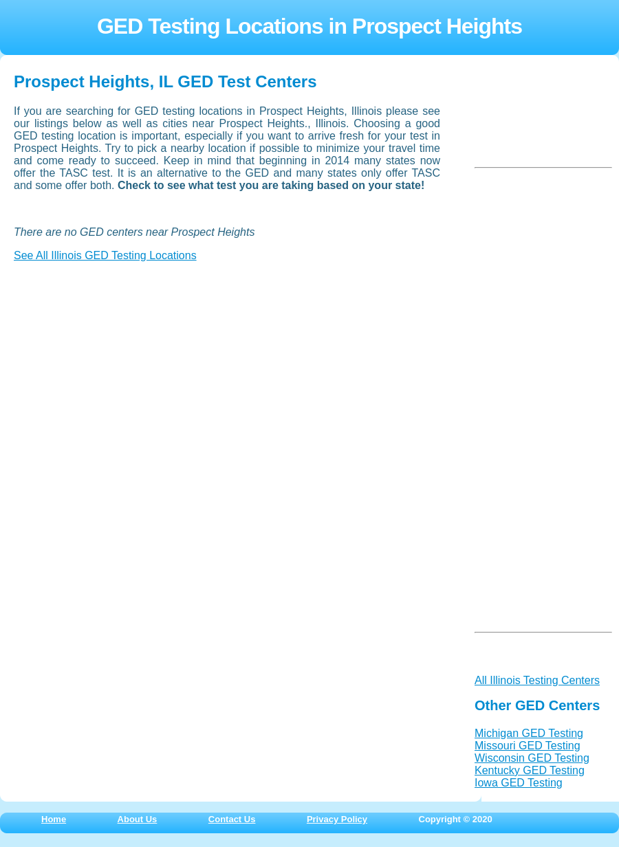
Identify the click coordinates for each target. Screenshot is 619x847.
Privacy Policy (337, 819)
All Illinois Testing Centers (537, 680)
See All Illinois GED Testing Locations (105, 255)
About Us (138, 819)
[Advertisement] (117, 359)
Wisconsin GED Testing (532, 758)
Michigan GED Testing (529, 733)
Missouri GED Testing (527, 745)
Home (53, 819)
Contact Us (232, 819)
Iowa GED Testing (519, 783)
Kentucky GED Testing (530, 770)
